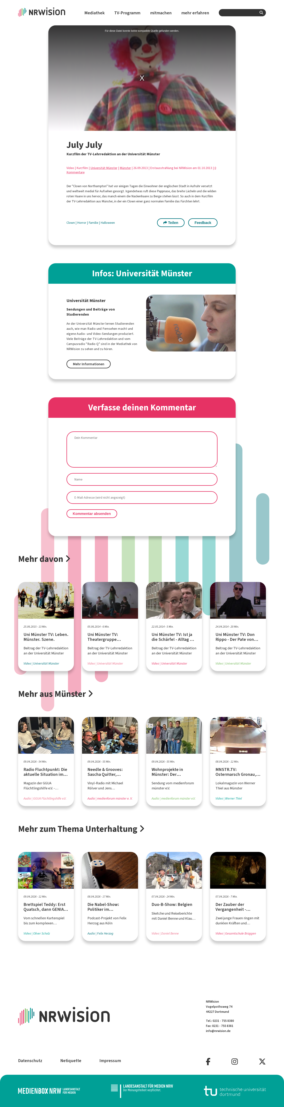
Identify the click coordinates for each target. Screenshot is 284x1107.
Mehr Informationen (88, 364)
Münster (125, 168)
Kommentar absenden (92, 514)
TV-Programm (127, 13)
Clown (71, 222)
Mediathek (94, 13)
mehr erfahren (195, 13)
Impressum (110, 1061)
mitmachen (161, 13)
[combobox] (242, 12)
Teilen (170, 223)
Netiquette (70, 1061)
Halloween (108, 222)
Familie (94, 222)
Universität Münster (103, 168)
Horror (82, 222)
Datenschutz (30, 1061)
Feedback (203, 223)
